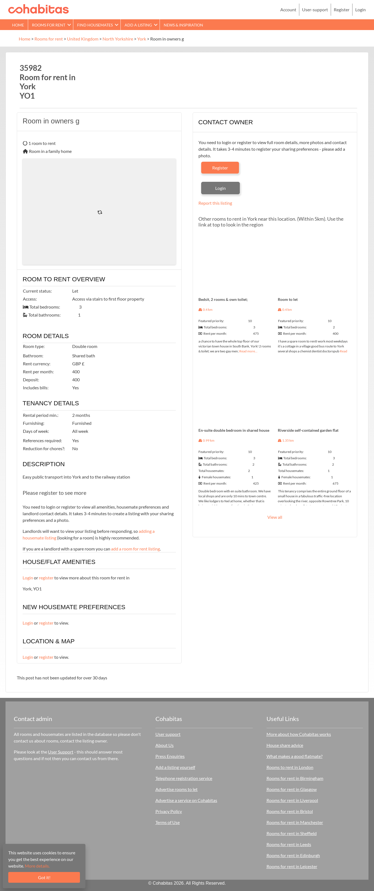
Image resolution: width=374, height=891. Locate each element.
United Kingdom (82, 38)
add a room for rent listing (135, 548)
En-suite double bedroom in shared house (233, 430)
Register (341, 9)
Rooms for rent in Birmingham (295, 778)
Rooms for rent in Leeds (289, 844)
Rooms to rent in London (290, 767)
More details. (37, 865)
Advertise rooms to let (176, 789)
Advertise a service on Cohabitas (186, 800)
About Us (164, 745)
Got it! (44, 877)
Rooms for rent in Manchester (295, 822)
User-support (315, 9)
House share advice (285, 745)
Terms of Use (167, 822)
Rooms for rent (48, 25)
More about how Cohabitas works (299, 734)
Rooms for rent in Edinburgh (293, 855)
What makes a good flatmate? (294, 756)
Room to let (288, 299)
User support (168, 734)
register (46, 577)
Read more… (248, 351)
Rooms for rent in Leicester (292, 866)
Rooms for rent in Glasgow (292, 789)
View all (274, 517)
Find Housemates (95, 25)
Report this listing (215, 203)
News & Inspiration (183, 25)
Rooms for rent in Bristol (290, 811)
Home (18, 25)
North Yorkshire (118, 38)
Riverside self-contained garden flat (308, 430)
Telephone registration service (183, 778)
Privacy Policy (168, 811)
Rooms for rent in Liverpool (292, 800)
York (141, 38)
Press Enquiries (170, 756)
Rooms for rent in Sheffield (292, 833)
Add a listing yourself (175, 767)
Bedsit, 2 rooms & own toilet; (223, 299)
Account (288, 9)
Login (360, 9)
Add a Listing (138, 25)
